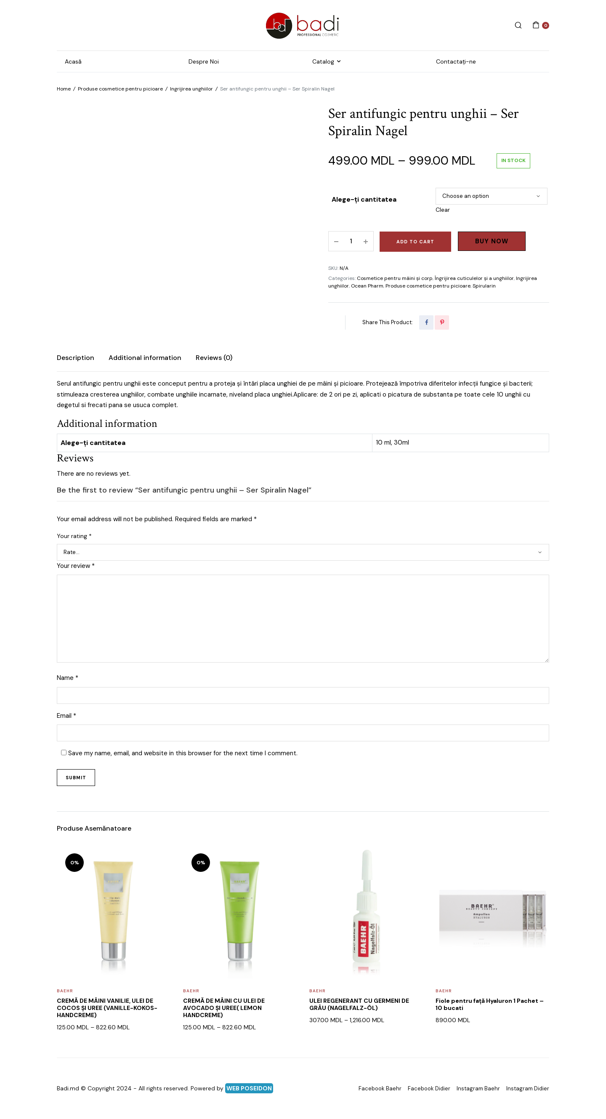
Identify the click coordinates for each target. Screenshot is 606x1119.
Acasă (73, 61)
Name (67, 678)
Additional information (145, 357)
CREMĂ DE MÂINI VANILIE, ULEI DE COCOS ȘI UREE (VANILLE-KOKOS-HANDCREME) (107, 1008)
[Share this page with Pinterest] (442, 322)
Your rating (74, 536)
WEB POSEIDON (249, 1088)
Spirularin (484, 285)
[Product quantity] (351, 241)
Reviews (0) (214, 357)
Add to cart (415, 242)
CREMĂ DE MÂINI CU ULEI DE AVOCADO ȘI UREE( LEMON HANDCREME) (224, 1008)
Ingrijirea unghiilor (191, 88)
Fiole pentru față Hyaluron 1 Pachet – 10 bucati (490, 1004)
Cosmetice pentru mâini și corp (395, 278)
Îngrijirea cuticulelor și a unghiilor (474, 278)
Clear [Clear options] (443, 209)
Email (66, 715)
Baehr (65, 991)
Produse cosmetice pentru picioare (120, 88)
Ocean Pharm (367, 285)
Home (64, 88)
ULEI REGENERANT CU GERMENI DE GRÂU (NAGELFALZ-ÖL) (359, 1004)
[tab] (75, 358)
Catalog (323, 61)
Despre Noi (204, 61)
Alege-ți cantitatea (364, 199)
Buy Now (491, 241)
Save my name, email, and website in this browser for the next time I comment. (183, 753)
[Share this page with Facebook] (426, 322)
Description (75, 357)
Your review (76, 566)
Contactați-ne (456, 61)
